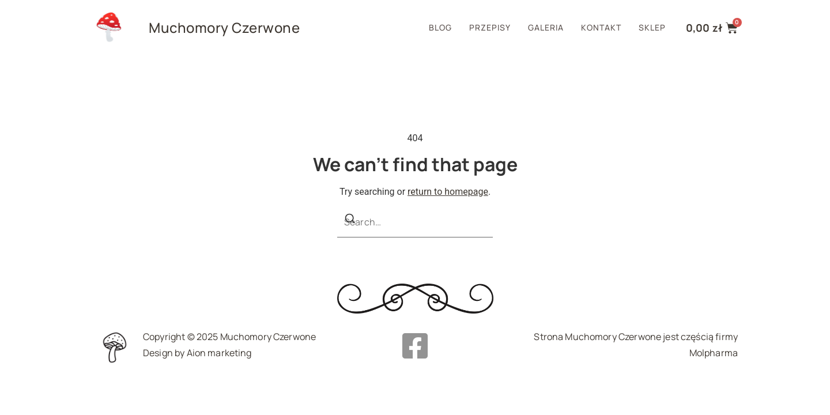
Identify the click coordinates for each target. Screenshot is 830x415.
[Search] (350, 220)
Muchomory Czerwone (224, 27)
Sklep (652, 27)
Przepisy (490, 27)
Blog (440, 27)
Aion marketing (219, 352)
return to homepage (448, 191)
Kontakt (601, 27)
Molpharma (713, 352)
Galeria (546, 27)
